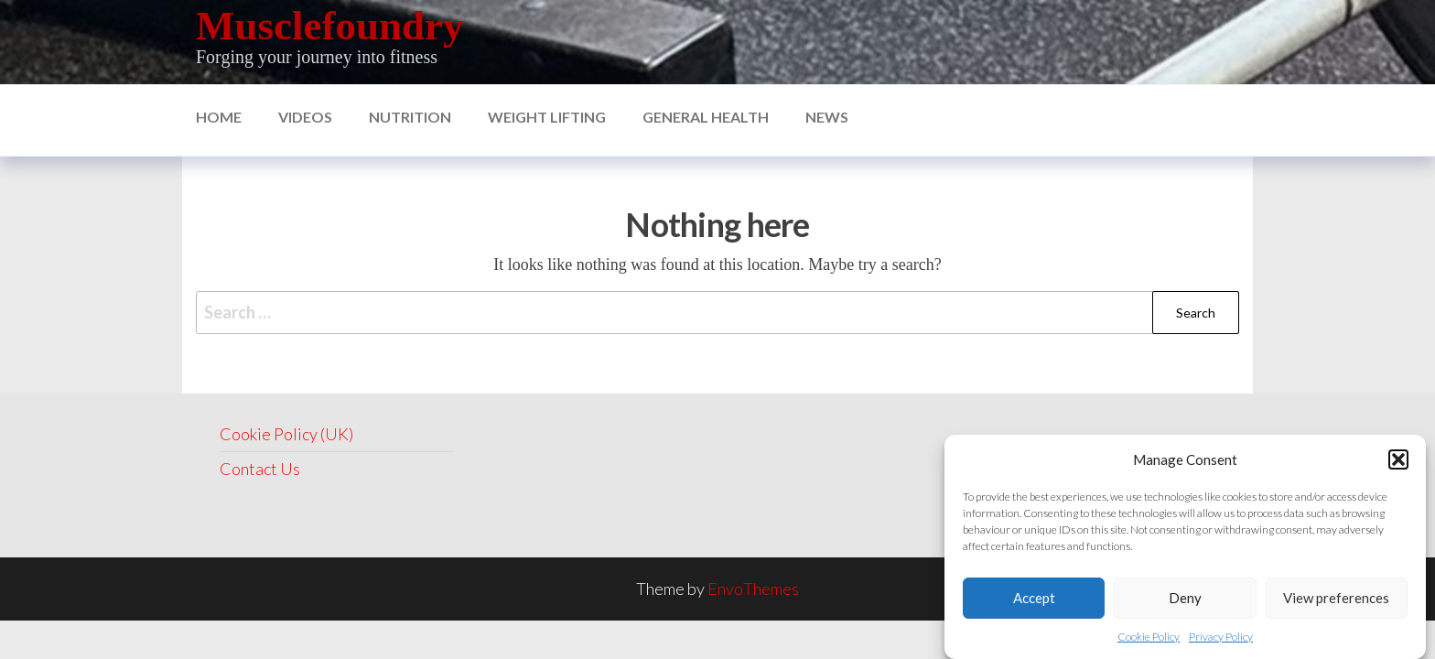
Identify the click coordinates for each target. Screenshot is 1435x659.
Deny (1185, 597)
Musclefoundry (330, 26)
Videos (305, 116)
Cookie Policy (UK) (286, 434)
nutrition (410, 116)
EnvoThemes (753, 588)
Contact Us (260, 469)
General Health (705, 116)
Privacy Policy (1221, 636)
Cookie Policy (1148, 636)
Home (219, 116)
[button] (1398, 459)
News (826, 116)
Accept (1034, 597)
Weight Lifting (547, 116)
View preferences (1336, 597)
